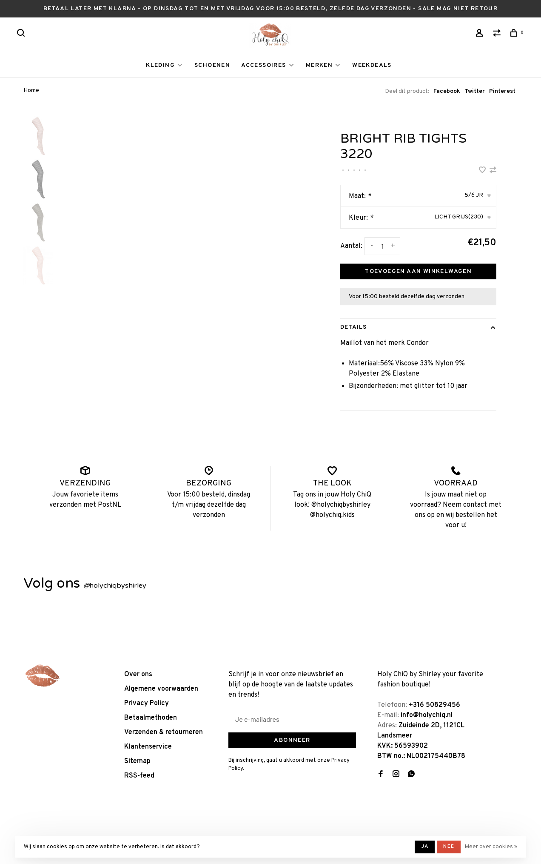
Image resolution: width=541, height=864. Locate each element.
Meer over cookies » (491, 847)
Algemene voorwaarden (161, 689)
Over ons (138, 674)
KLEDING (160, 65)
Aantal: (351, 246)
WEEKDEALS (372, 65)
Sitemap (137, 761)
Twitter (474, 91)
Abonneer (292, 740)
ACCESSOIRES (263, 65)
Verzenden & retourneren (163, 732)
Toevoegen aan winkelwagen (418, 271)
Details (353, 327)
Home (31, 90)
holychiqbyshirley (114, 585)
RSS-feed (139, 776)
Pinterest (502, 91)
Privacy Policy (146, 703)
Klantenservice (148, 747)
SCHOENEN (212, 65)
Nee (448, 846)
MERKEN (319, 65)
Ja (424, 846)
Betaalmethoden (150, 718)
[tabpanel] (181, 242)
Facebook (446, 91)
